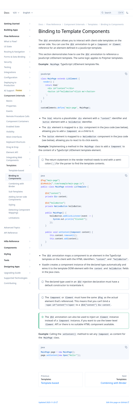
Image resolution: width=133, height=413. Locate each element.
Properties (11, 105)
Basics (9, 100)
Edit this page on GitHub (116, 402)
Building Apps (11, 29)
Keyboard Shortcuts (15, 142)
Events (9, 111)
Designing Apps (12, 266)
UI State (8, 46)
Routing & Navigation (14, 51)
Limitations (14, 217)
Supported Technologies (15, 278)
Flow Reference (11, 36)
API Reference (11, 232)
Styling (12, 204)
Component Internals (14, 95)
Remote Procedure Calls (17, 116)
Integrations (10, 72)
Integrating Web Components (14, 159)
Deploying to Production (10, 84)
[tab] (45, 74)
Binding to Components (15, 177)
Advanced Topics (12, 227)
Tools (6, 260)
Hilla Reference (11, 241)
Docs (6, 12)
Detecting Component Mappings (19, 211)
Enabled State (13, 126)
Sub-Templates (16, 191)
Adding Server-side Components (18, 198)
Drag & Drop (12, 147)
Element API (12, 152)
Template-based (16, 170)
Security (8, 62)
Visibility (10, 131)
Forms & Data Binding (14, 56)
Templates (11, 165)
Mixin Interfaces (14, 136)
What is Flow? (10, 41)
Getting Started (12, 23)
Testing (7, 67)
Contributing (10, 283)
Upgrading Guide (12, 272)
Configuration (10, 77)
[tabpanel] (84, 94)
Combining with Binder (16, 185)
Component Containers (17, 121)
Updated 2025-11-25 (47, 402)
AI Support (9, 90)
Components (10, 247)
